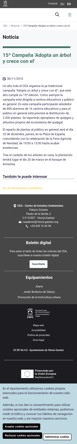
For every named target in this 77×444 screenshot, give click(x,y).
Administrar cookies (57, 436)
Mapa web (38, 325)
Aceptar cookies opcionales (21, 426)
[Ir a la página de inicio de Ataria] (13, 14)
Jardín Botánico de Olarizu (39, 291)
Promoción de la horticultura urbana (39, 297)
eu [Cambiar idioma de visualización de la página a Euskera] (62, 4)
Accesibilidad (38, 330)
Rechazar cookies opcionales (22, 435)
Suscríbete (38, 264)
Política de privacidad (38, 335)
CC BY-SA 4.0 (20, 350)
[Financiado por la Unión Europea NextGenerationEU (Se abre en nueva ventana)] (38, 374)
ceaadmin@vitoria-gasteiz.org (40, 222)
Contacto (53, 3)
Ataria (39, 286)
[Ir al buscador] (58, 14)
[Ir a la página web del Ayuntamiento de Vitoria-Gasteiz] (5, 4)
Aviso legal (38, 340)
